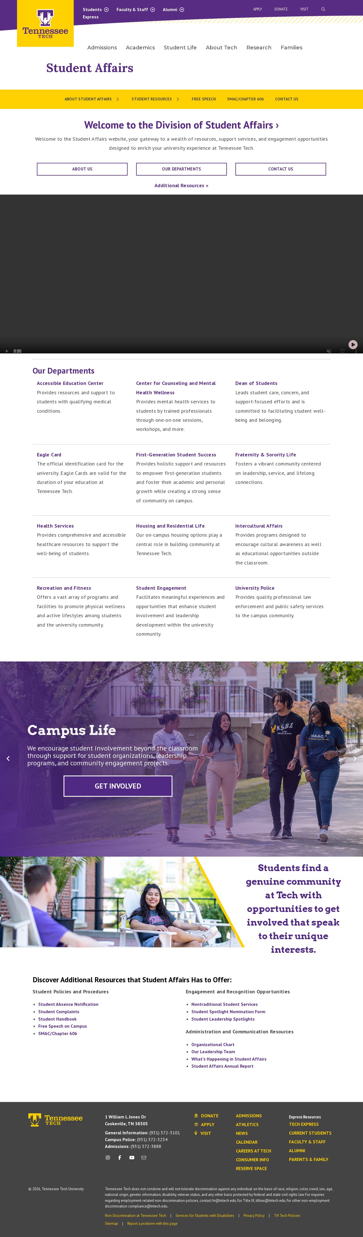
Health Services (55, 525)
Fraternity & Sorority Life (265, 454)
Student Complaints (58, 1011)
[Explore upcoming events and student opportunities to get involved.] (118, 786)
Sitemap (111, 1223)
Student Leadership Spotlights (223, 1019)
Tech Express (304, 1124)
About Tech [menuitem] (221, 48)
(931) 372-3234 (136, 1139)
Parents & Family (308, 1159)
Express (91, 17)
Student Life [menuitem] (180, 48)
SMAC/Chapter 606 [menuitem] (245, 99)
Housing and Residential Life (170, 525)
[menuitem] (92, 99)
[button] (8, 759)
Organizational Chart (213, 1044)
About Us (82, 169)
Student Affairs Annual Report (222, 1066)
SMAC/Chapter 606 (57, 1033)
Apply (257, 9)
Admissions (249, 1115)
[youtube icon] (132, 1159)
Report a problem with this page (152, 1223)
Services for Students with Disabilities (205, 1215)
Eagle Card (49, 454)
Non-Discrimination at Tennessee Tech (135, 1215)
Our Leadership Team (213, 1051)
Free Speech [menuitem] (204, 99)
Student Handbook (57, 1019)
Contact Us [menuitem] (286, 99)
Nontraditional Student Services (224, 1004)
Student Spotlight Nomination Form (228, 1011)
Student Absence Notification (68, 1004)
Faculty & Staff (136, 9)
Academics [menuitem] (140, 48)
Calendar (247, 1142)
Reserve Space (251, 1168)
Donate (281, 9)
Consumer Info (252, 1159)
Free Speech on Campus (62, 1026)
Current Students (310, 1133)
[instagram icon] (109, 1159)
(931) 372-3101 (142, 1132)
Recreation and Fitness (64, 588)
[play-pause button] (353, 344)
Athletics (247, 1124)
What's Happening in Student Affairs (229, 1059)
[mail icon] (144, 1159)
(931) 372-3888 (133, 1146)
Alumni (174, 9)
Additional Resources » (181, 185)
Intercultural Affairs (259, 525)
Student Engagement (161, 588)
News (242, 1133)
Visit (304, 9)
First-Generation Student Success (176, 454)
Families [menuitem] (291, 48)
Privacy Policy (254, 1215)
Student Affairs (89, 67)
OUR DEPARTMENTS (181, 169)
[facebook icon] (120, 1159)
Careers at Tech (253, 1151)
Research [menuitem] (259, 48)
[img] (353, 344)
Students (96, 9)
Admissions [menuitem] (102, 48)
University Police (255, 588)
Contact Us (280, 169)
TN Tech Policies (287, 1215)
